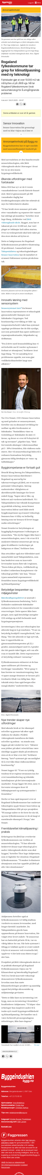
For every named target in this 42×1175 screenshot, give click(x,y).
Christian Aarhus (21, 1108)
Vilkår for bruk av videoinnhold (13, 1162)
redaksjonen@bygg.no (18, 1113)
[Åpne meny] (37, 2)
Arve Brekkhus (18, 1103)
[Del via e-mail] (24, 104)
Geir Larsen (21, 1122)
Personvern (5, 1167)
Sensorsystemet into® (11, 308)
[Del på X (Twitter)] (21, 104)
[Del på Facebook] (17, 104)
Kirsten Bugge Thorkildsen (20, 1119)
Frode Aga (20, 1105)
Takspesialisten (8, 251)
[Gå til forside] (7, 2)
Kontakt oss (6, 1127)
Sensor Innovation (10, 254)
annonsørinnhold (9, 1051)
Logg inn (31, 3)
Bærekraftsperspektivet (12, 597)
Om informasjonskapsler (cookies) (14, 1165)
